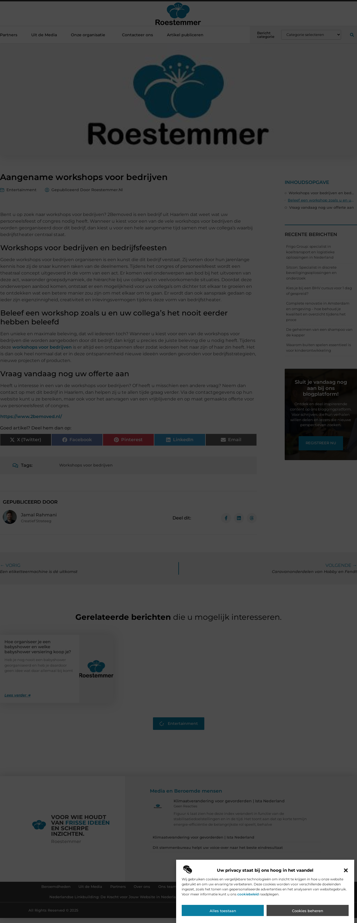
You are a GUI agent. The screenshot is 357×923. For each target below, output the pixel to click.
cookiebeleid (248, 918)
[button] (346, 894)
